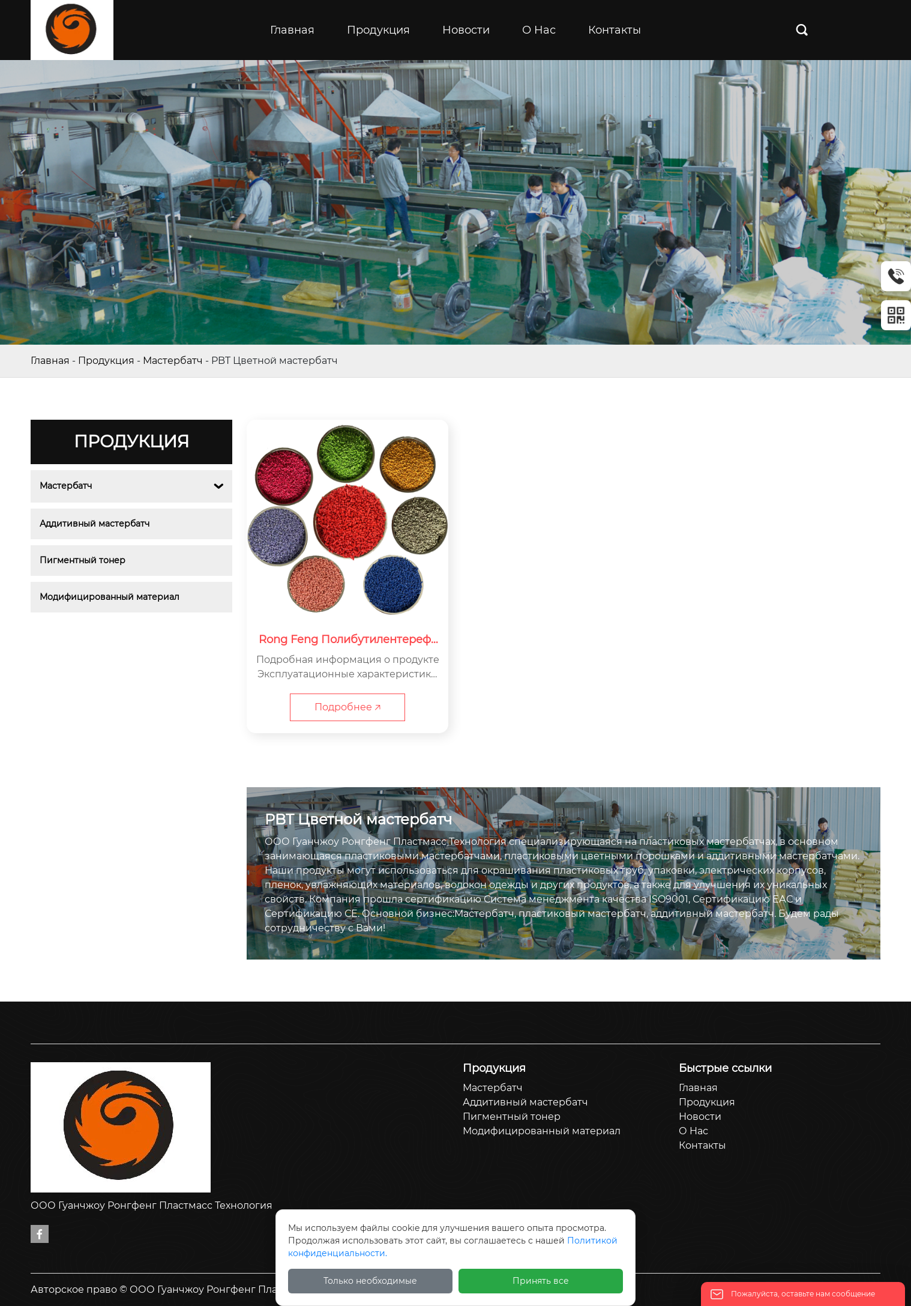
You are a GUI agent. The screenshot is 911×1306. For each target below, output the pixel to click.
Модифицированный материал (109, 596)
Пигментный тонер (82, 560)
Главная (50, 360)
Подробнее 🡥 (347, 707)
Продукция (106, 360)
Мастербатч (173, 360)
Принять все (541, 1280)
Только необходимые (370, 1280)
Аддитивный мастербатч (94, 523)
